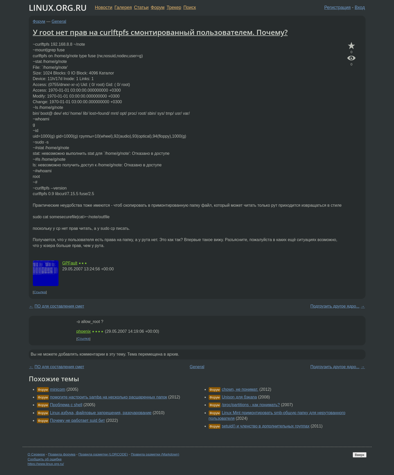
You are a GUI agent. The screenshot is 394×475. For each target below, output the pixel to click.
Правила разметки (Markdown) (155, 454)
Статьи (141, 7)
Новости (103, 7)
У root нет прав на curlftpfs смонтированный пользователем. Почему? (160, 32)
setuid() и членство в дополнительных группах (266, 426)
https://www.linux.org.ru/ (46, 464)
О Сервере (36, 454)
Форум (157, 7)
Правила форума (61, 454)
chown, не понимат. (240, 389)
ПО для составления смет (59, 306)
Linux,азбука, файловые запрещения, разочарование (100, 413)
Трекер (174, 7)
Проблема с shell (66, 405)
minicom (57, 389)
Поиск (189, 7)
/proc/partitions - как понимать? (251, 405)
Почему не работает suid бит (77, 420)
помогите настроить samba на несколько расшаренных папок (108, 397)
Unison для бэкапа (239, 397)
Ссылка (40, 292)
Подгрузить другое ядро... (334, 306)
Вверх (359, 455)
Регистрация (337, 7)
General (59, 21)
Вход (360, 7)
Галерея (123, 7)
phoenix (83, 331)
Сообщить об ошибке (45, 459)
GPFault (70, 263)
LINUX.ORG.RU (58, 7)
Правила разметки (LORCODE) (103, 454)
